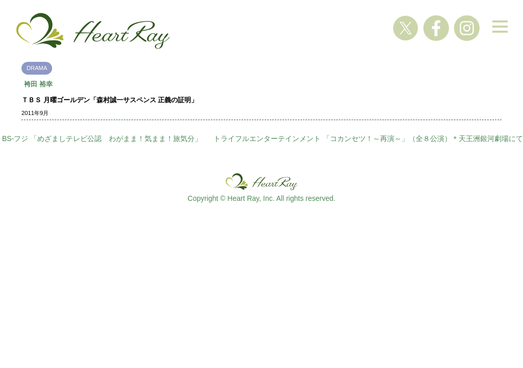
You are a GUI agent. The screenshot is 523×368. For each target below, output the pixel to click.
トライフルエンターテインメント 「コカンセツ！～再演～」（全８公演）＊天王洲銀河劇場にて (368, 138)
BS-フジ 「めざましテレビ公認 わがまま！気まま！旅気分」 (102, 138)
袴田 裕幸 (38, 84)
